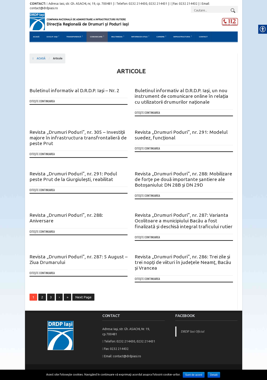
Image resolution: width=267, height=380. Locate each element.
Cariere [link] (160, 37)
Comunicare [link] (96, 37)
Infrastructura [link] (181, 37)
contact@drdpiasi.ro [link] (127, 356)
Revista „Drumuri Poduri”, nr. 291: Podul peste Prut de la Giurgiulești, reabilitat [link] (73, 176)
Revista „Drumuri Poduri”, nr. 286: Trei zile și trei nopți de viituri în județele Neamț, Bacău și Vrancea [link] (183, 262)
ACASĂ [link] (39, 58)
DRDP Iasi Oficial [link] (192, 331)
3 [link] (51, 297)
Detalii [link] (213, 374)
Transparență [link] (73, 37)
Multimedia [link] (117, 37)
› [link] (59, 297)
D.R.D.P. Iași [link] (52, 37)
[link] (134, 21)
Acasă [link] (36, 37)
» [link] (67, 297)
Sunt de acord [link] (193, 374)
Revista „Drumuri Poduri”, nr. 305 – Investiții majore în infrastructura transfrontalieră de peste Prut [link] (78, 137)
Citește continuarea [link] (42, 101)
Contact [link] (203, 37)
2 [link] (42, 297)
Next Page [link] (83, 297)
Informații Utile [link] (139, 37)
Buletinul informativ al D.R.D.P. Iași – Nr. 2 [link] (74, 90)
